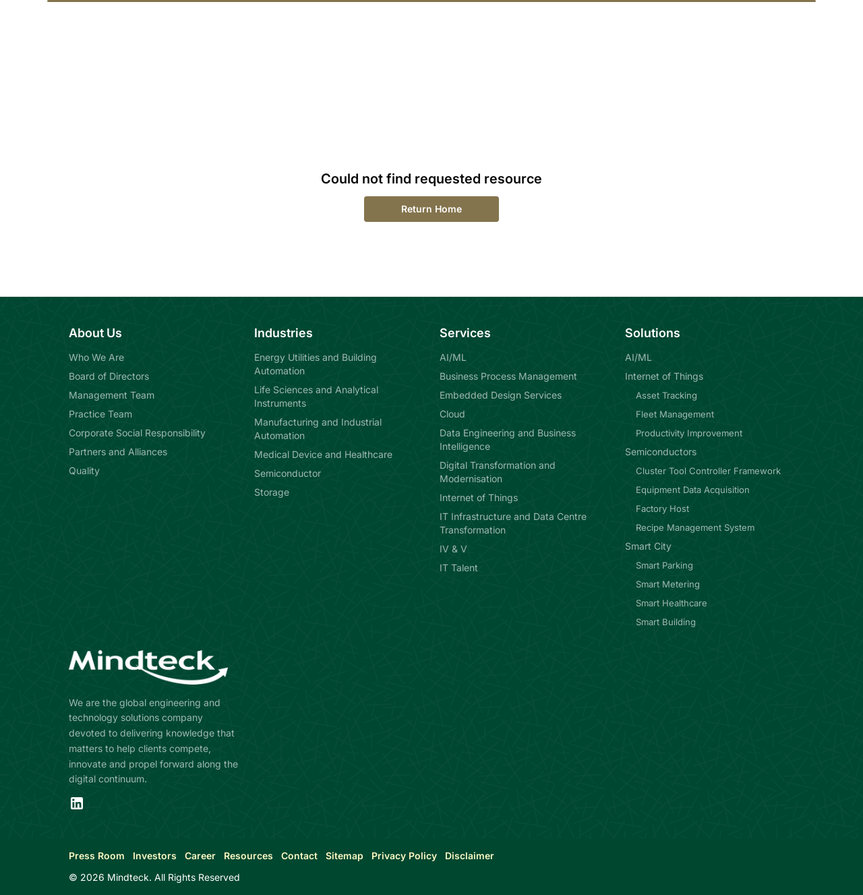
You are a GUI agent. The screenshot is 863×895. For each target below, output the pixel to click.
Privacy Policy (404, 855)
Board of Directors (109, 376)
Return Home (431, 208)
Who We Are (96, 357)
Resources (248, 855)
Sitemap (344, 855)
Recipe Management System (695, 527)
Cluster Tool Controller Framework (708, 470)
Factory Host (662, 508)
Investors (155, 855)
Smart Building (666, 621)
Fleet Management (675, 414)
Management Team (111, 395)
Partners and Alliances (118, 451)
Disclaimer (469, 855)
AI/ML (453, 357)
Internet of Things (479, 497)
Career (200, 855)
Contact (299, 855)
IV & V (453, 548)
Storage (271, 492)
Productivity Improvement (689, 433)
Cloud (452, 414)
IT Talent (459, 567)
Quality (84, 470)
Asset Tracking (666, 395)
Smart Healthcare (671, 603)
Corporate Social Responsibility (137, 432)
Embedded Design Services (501, 395)
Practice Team (100, 414)
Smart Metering (668, 584)
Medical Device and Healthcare (323, 454)
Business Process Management (508, 376)
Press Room (97, 855)
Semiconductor (287, 473)
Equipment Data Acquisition (693, 489)
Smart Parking (664, 565)
